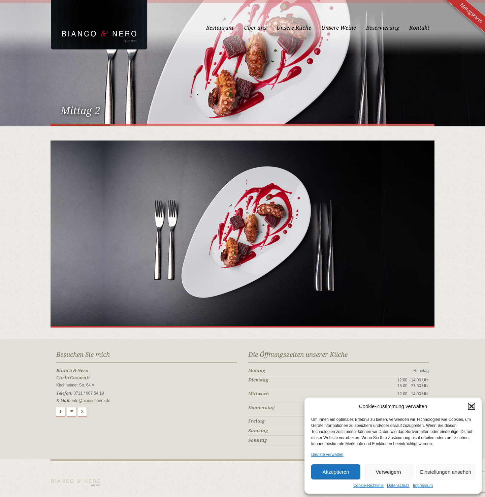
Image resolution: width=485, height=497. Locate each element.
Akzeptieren (335, 472)
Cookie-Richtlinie (368, 485)
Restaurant (220, 28)
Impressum (423, 485)
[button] (471, 406)
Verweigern (388, 472)
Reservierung (382, 28)
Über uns (255, 28)
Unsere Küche (294, 28)
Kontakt (419, 28)
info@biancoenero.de (91, 400)
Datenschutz (398, 485)
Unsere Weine (338, 28)
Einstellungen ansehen (445, 472)
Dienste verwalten (327, 454)
